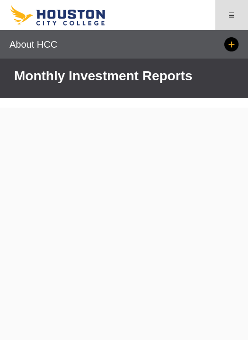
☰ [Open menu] (232, 15)
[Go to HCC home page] (66, 23)
